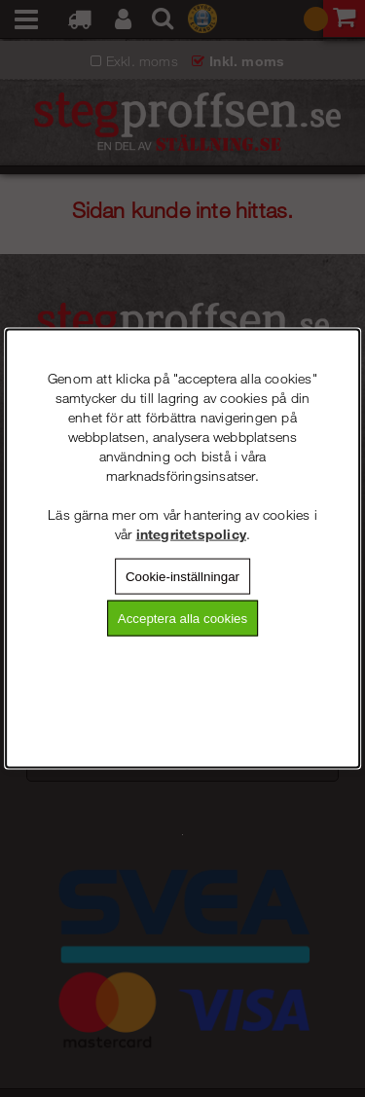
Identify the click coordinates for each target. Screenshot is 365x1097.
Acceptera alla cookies (182, 618)
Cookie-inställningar (182, 575)
